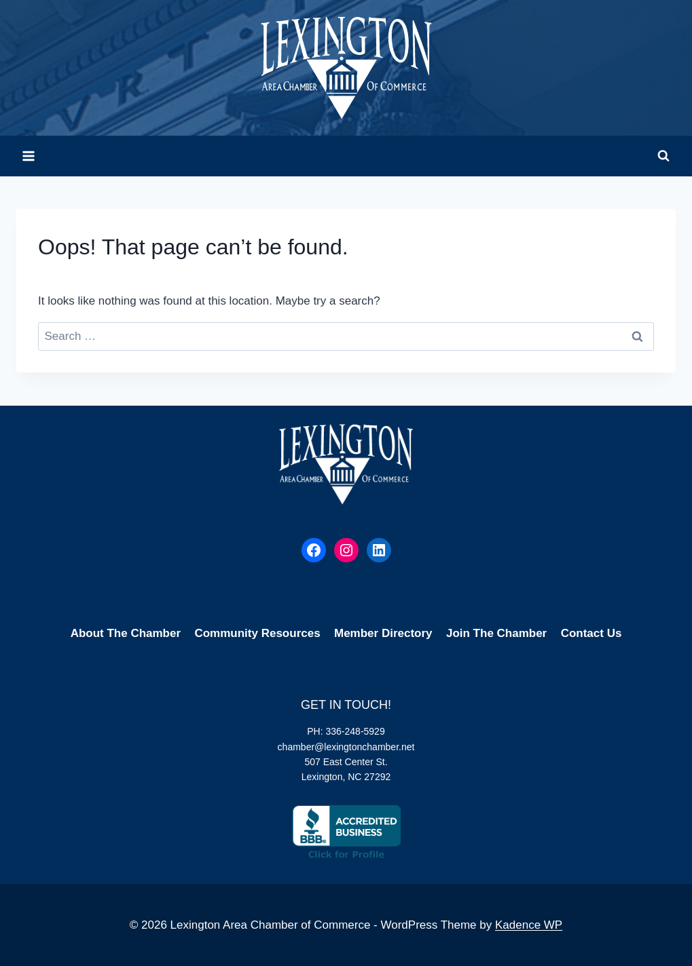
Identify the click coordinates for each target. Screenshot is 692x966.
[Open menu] (28, 155)
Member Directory (383, 633)
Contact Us (591, 633)
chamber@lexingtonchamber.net (346, 746)
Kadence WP (528, 925)
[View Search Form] (663, 156)
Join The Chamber (496, 633)
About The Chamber (126, 633)
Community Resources (257, 633)
